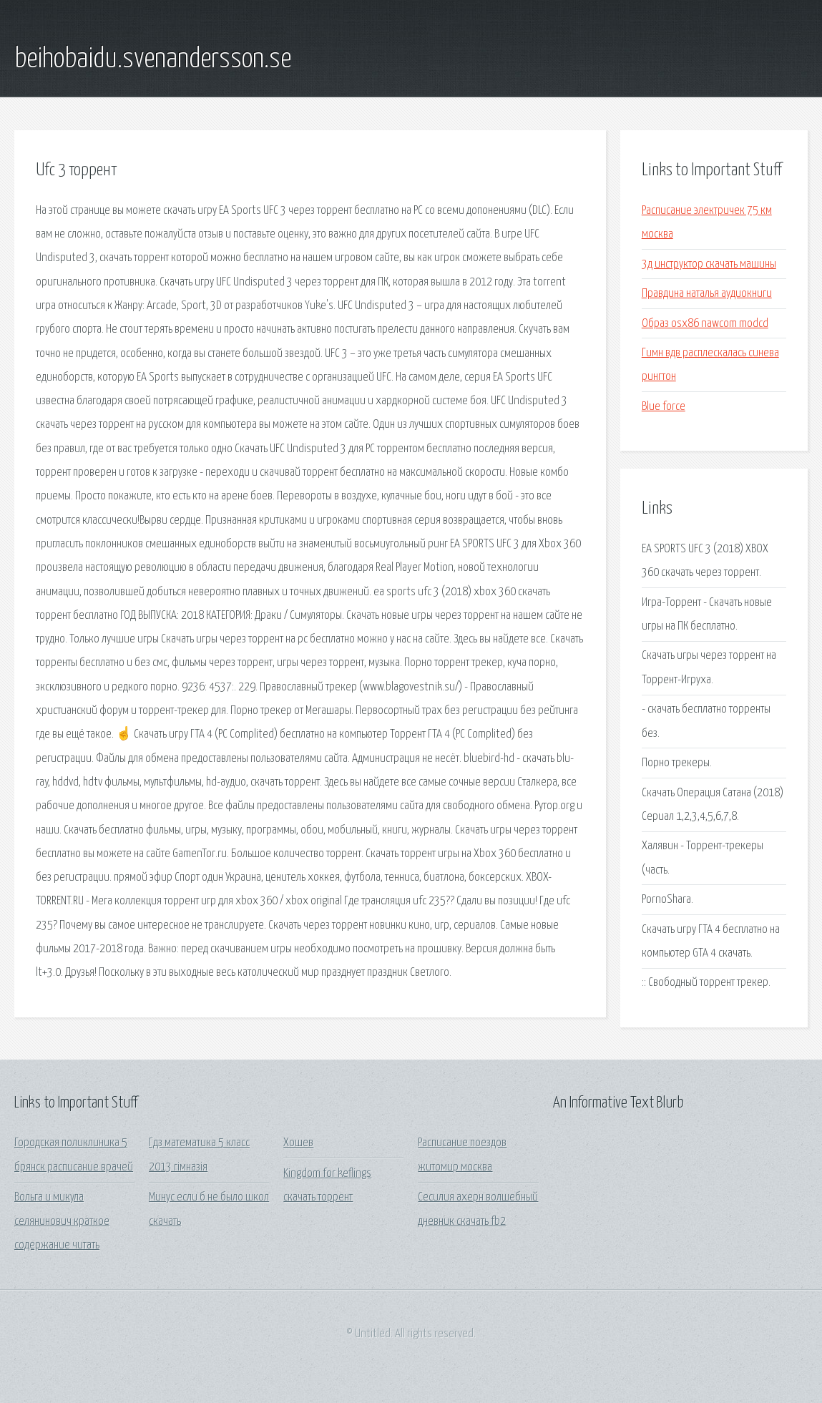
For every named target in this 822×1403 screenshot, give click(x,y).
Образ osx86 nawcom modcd (705, 324)
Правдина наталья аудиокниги (707, 294)
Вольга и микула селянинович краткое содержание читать (61, 1221)
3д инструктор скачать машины (709, 264)
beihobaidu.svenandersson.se (152, 59)
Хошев (298, 1143)
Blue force (663, 407)
